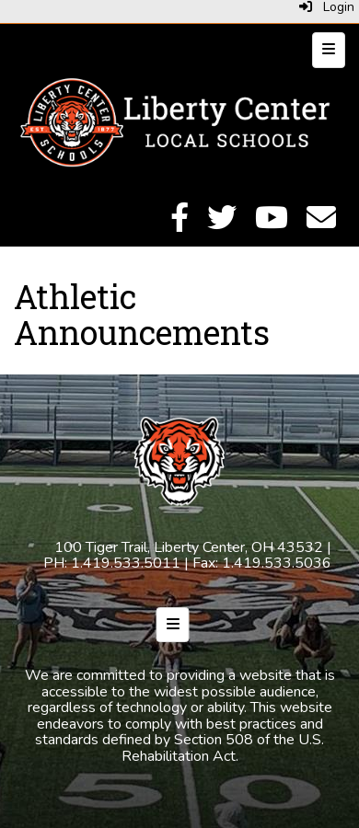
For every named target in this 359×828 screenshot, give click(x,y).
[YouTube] (271, 223)
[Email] (321, 223)
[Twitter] (222, 223)
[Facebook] (179, 223)
